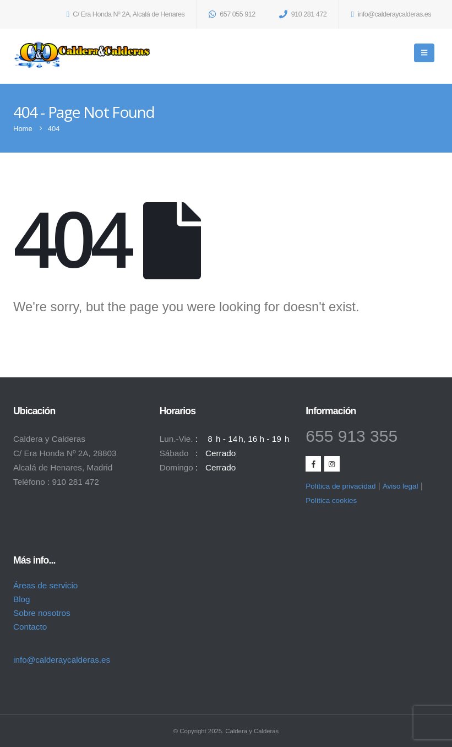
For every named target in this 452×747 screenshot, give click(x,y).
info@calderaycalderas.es (61, 659)
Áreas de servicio (45, 585)
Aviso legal (400, 486)
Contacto (30, 626)
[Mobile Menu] (424, 53)
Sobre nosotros (41, 613)
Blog (21, 599)
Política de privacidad (340, 486)
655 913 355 (351, 436)
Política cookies (331, 500)
